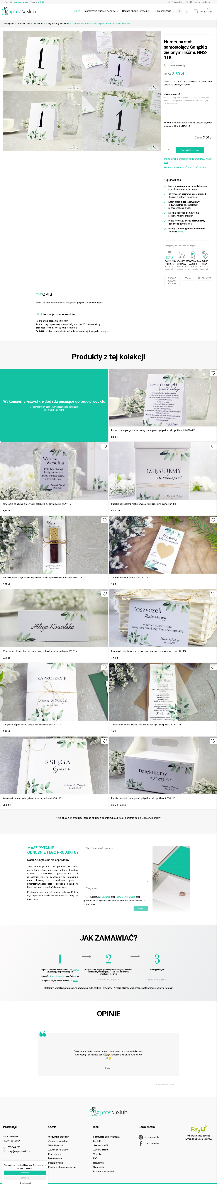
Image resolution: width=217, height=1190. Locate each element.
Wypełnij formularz (58, 976)
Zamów (37, 2)
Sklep (77, 11)
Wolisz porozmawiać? (185, 167)
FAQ (95, 1158)
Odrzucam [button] (25, 1178)
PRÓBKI (188, 278)
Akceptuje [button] (25, 1173)
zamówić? (100, 1145)
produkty (58, 1136)
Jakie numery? (172, 94)
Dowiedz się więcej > (108, 979)
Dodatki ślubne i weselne (30, 23)
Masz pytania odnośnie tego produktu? (188, 160)
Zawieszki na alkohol (58, 1149)
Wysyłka (97, 1154)
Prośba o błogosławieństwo (62, 1167)
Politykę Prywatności (126, 897)
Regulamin (105, 897)
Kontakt (97, 1141)
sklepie (76, 970)
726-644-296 (174, 2)
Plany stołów (54, 1154)
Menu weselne (55, 1158)
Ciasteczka (98, 1167)
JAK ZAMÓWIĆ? (204, 278)
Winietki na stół (55, 1145)
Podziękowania (55, 1162)
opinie (180, 231)
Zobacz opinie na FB (166, 1084)
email (75, 981)
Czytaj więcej (25, 1183)
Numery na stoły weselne (56, 23)
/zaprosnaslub (149, 1143)
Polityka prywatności (103, 1171)
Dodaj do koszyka (190, 150)
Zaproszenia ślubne (58, 1141)
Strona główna (9, 23)
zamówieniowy (106, 1136)
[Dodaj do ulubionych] (175, 65)
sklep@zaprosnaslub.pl (197, 2)
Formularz (16, 2)
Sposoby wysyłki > (157, 979)
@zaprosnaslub (149, 1137)
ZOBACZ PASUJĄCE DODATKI (172, 281)
